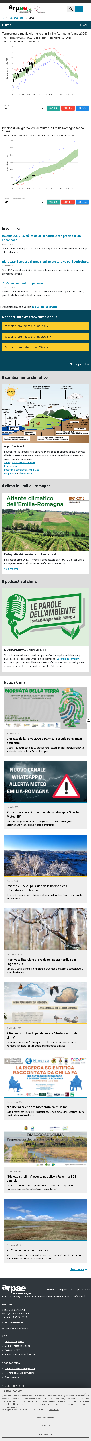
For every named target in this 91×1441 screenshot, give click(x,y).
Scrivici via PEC (12, 1350)
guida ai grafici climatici (45, 307)
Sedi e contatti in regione (17, 1346)
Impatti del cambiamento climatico (21, 469)
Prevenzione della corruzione (19, 1373)
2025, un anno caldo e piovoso (22, 283)
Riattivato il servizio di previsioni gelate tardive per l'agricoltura (45, 261)
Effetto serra (10, 466)
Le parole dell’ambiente (68, 659)
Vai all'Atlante (11, 569)
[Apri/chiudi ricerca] (71, 9)
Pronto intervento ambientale (20, 1354)
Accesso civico (12, 1377)
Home (3, 18)
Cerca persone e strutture (15, 1328)
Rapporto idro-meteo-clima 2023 (26, 336)
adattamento (25, 473)
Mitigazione (10, 473)
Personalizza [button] (45, 1434)
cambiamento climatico (23, 462)
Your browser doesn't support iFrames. (45, 76)
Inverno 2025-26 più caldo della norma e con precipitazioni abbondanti (42, 237)
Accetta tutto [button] (46, 1425)
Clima (7, 462)
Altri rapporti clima (79, 364)
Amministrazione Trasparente (20, 1368)
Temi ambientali (16, 18)
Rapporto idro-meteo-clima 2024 (26, 326)
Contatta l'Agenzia (14, 1341)
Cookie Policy (54, 1409)
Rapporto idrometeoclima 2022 (24, 347)
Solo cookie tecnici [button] (45, 1417)
